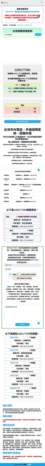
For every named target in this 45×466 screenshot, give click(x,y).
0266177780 (14, 363)
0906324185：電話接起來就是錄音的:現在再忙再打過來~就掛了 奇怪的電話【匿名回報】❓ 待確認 (22, 12)
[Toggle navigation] (41, 2)
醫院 (32, 291)
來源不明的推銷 (10, 299)
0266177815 (14, 375)
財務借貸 (18, 287)
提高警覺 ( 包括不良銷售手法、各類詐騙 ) (28, 299)
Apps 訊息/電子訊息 (12, 296)
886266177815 (15, 388)
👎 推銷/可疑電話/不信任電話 (22, 278)
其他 (9, 287)
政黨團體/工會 (10, 291)
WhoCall (4, 3)
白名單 (36, 291)
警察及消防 (19, 291)
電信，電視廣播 (27, 287)
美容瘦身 (8, 289)
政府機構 (26, 291)
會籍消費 (14, 289)
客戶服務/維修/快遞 (13, 294)
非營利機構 (30, 289)
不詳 (13, 287)
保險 (24, 289)
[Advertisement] (22, 51)
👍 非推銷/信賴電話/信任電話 (27, 274)
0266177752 (14, 350)
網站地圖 (29, 464)
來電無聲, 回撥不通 (24, 296)
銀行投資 (35, 287)
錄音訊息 (35, 294)
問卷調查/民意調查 (25, 294)
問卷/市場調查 (34, 296)
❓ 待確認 (13, 274)
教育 (20, 289)
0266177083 (14, 338)
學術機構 (37, 289)
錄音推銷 (22, 301)
